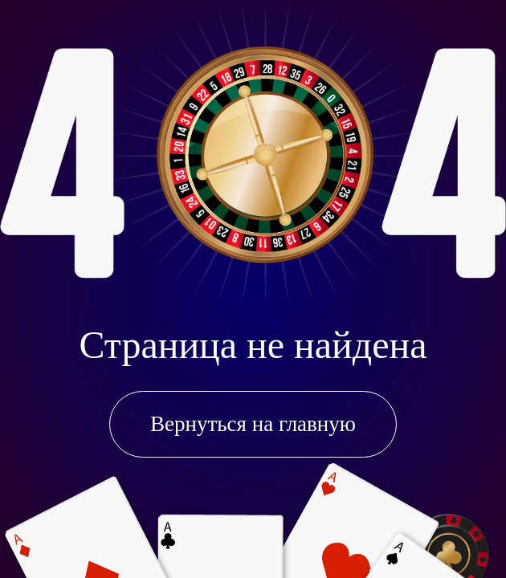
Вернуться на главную (253, 424)
